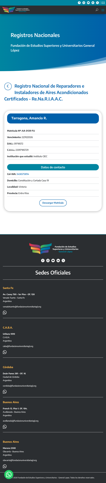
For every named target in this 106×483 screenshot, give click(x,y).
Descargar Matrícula (53, 202)
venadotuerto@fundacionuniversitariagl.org (22, 306)
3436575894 (23, 174)
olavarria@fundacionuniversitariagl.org (20, 460)
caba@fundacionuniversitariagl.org (18, 346)
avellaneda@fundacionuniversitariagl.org (20, 421)
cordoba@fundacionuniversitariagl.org (19, 386)
